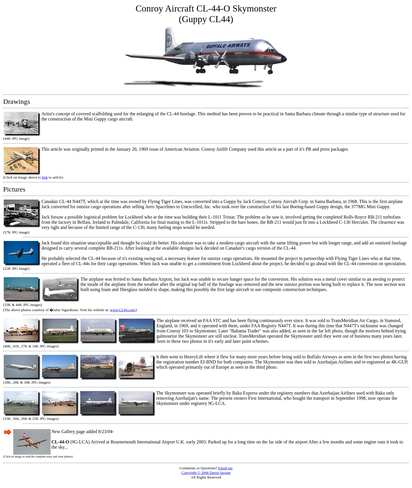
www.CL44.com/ (123, 310)
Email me (225, 468)
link (45, 177)
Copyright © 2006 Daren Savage (206, 472)
